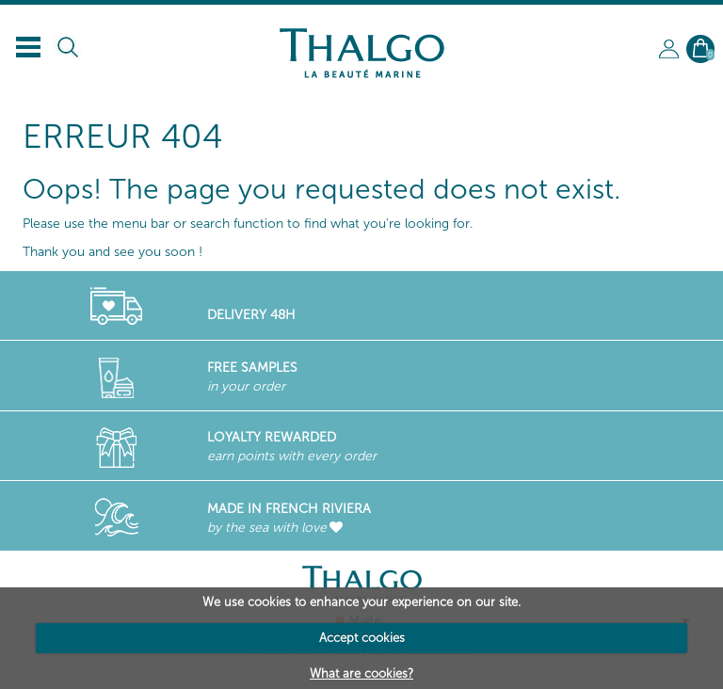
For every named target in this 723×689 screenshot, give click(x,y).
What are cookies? (361, 673)
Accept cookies (362, 638)
